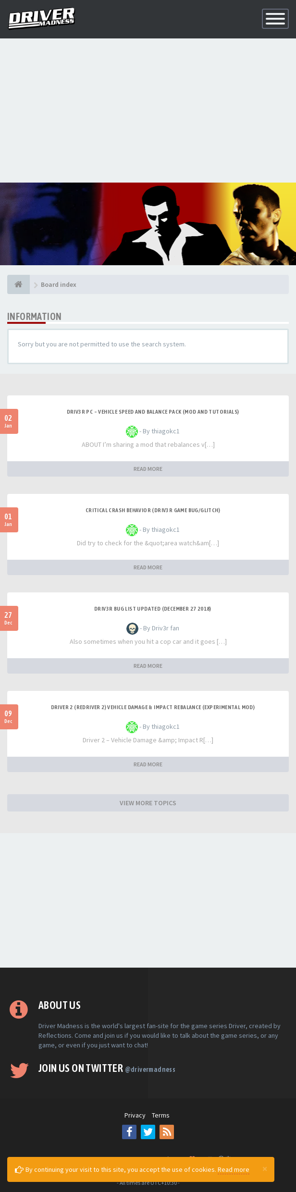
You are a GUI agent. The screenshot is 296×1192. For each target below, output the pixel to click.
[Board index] (18, 284)
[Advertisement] (148, 110)
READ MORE (148, 468)
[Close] (264, 1168)
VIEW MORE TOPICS (148, 803)
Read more (233, 1169)
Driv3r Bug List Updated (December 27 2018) (152, 608)
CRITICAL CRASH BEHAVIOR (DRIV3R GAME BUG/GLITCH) (153, 510)
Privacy (135, 1115)
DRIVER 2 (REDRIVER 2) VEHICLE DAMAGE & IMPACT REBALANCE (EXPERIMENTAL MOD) (153, 707)
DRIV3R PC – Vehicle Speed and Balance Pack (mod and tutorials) (153, 411)
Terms (161, 1115)
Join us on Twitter (106, 1068)
